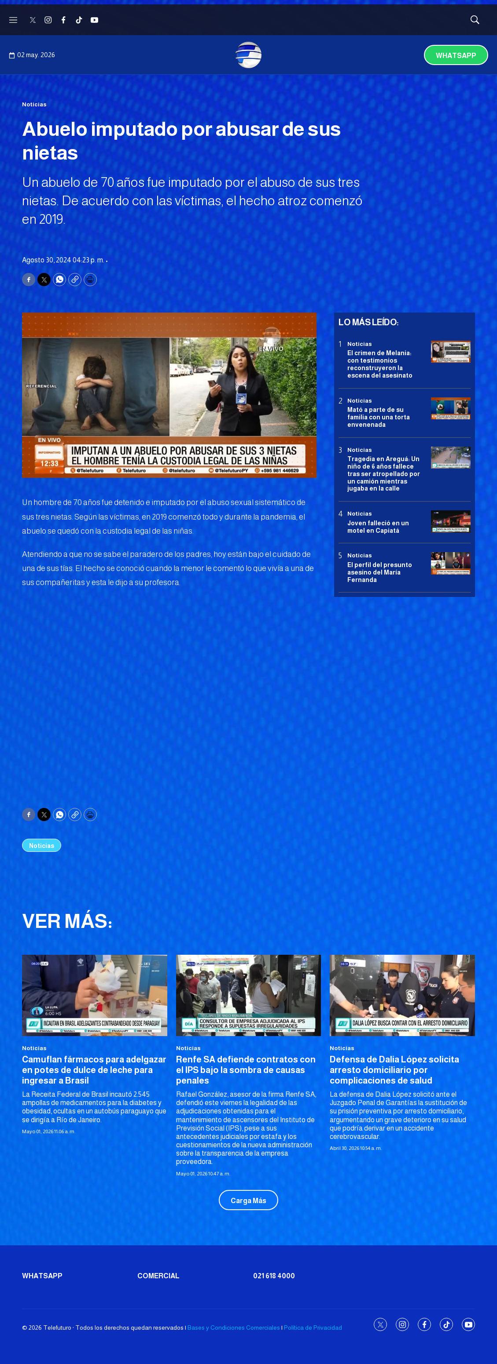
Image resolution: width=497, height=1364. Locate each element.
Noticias (34, 104)
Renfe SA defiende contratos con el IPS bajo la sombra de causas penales (246, 1070)
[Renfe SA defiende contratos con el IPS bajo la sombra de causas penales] (248, 995)
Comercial (158, 1276)
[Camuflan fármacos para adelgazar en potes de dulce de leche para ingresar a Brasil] (94, 995)
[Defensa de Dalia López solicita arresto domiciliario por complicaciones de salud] (402, 995)
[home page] (249, 55)
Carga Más (248, 1200)
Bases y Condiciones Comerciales (234, 1327)
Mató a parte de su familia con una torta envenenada (378, 417)
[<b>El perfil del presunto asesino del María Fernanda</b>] (451, 563)
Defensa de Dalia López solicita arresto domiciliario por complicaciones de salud (394, 1070)
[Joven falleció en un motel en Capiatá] (451, 521)
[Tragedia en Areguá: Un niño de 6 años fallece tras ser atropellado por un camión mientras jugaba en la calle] (451, 458)
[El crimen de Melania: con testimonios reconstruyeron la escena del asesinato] (451, 352)
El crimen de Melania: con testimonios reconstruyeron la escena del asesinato (379, 363)
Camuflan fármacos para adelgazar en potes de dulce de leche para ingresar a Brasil (94, 1070)
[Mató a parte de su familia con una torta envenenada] (451, 408)
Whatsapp (456, 55)
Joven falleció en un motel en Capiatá (378, 527)
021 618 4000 (274, 1276)
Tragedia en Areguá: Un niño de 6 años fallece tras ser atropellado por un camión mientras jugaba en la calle (383, 473)
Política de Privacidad (313, 1327)
